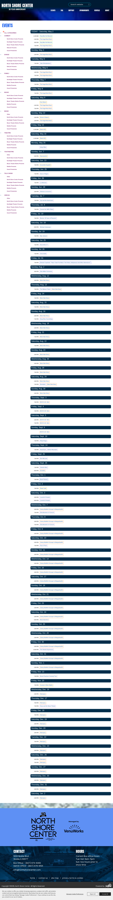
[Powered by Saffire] (108, 885)
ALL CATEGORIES (10, 32)
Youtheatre (9, 151)
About (107, 10)
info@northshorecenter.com (27, 869)
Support (71, 10)
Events (53, 10)
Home (32, 878)
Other (8, 114)
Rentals (97, 10)
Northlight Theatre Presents (14, 41)
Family (6, 73)
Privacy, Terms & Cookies (72, 878)
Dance (6, 54)
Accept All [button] (105, 894)
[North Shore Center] (17, 7)
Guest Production (12, 50)
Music (6, 111)
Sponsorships (84, 10)
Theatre (7, 132)
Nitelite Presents (11, 85)
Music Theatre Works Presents (15, 63)
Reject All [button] (92, 894)
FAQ (62, 10)
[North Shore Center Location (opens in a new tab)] (21, 857)
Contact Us (43, 878)
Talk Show (8, 173)
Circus (7, 195)
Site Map (55, 878)
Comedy (7, 35)
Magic (6, 92)
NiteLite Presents (12, 47)
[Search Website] (79, 4)
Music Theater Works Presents (15, 44)
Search (88, 4)
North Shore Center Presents (15, 38)
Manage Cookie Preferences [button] (74, 894)
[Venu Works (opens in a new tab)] (73, 826)
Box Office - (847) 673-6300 (27, 863)
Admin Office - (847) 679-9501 (28, 865)
